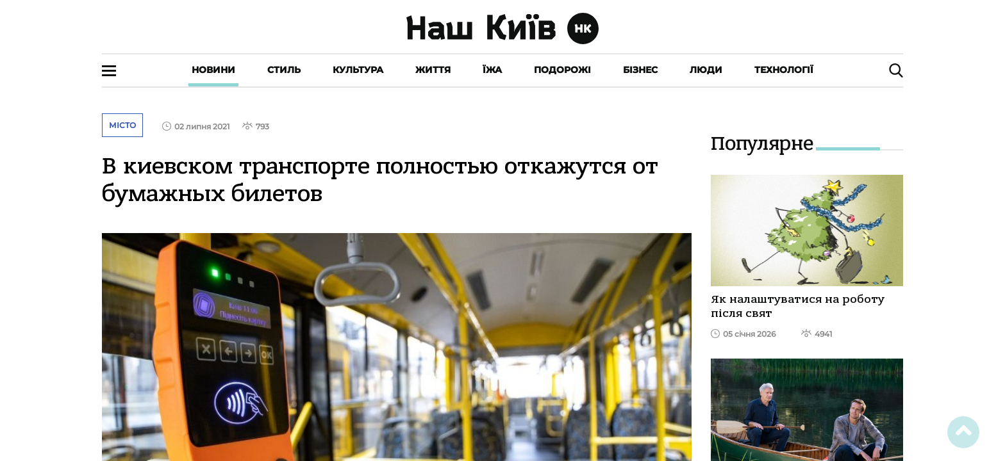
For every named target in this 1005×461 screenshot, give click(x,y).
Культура (358, 70)
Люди (706, 70)
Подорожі (562, 70)
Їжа (492, 70)
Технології (783, 70)
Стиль (284, 70)
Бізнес (640, 70)
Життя (433, 70)
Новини (213, 70)
